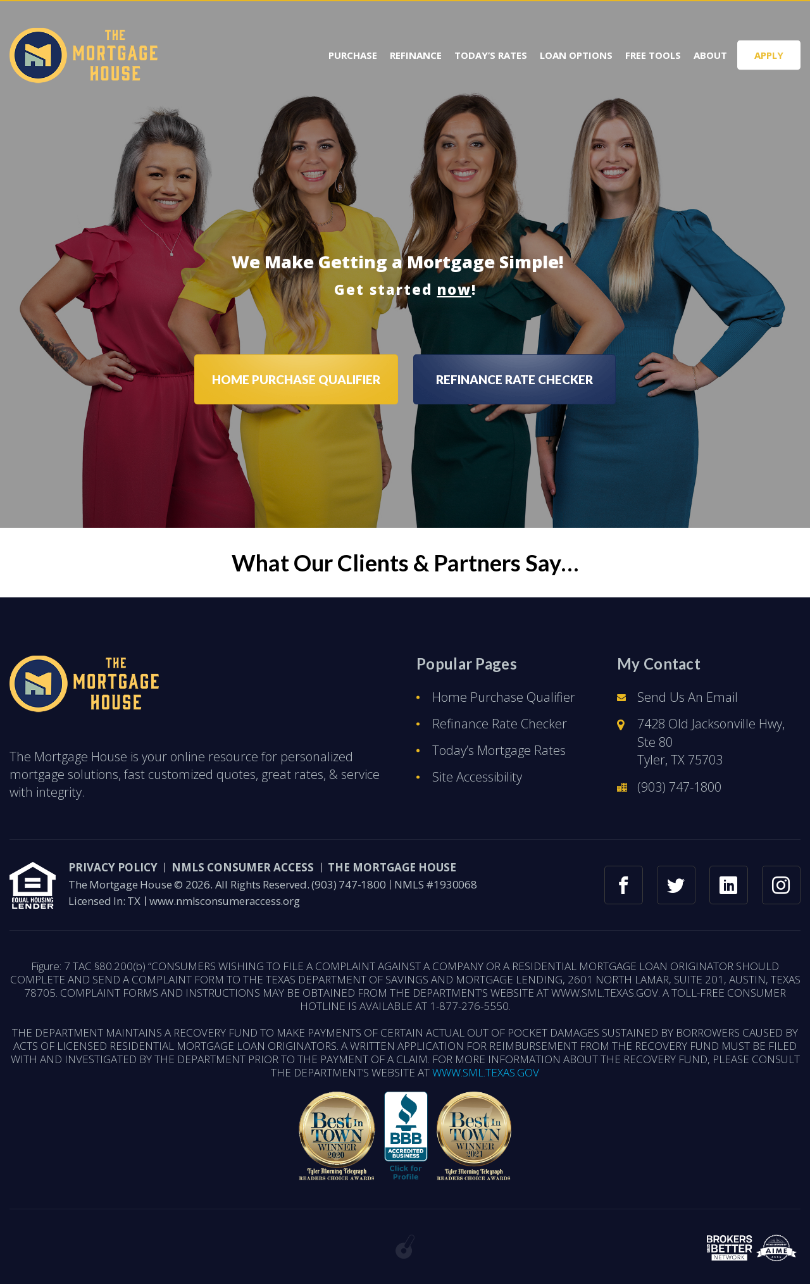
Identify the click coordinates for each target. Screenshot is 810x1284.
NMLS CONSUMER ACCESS (242, 867)
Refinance (416, 55)
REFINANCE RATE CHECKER (514, 379)
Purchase (352, 55)
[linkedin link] (728, 885)
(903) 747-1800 (679, 786)
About (710, 55)
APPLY (768, 55)
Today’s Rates (490, 55)
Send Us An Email (687, 697)
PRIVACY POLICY (113, 867)
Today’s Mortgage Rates (499, 750)
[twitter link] (676, 885)
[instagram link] (781, 885)
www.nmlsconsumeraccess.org (224, 901)
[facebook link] (623, 885)
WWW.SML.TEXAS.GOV (485, 1072)
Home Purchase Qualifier (503, 697)
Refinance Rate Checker (499, 723)
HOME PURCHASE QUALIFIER (296, 379)
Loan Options (576, 55)
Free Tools (653, 55)
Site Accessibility (477, 776)
